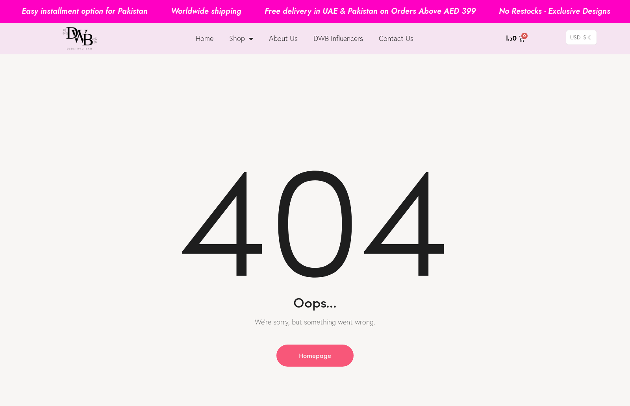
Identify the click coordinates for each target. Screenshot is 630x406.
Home (204, 38)
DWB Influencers (338, 38)
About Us (283, 38)
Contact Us (396, 38)
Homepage (315, 355)
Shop (241, 38)
